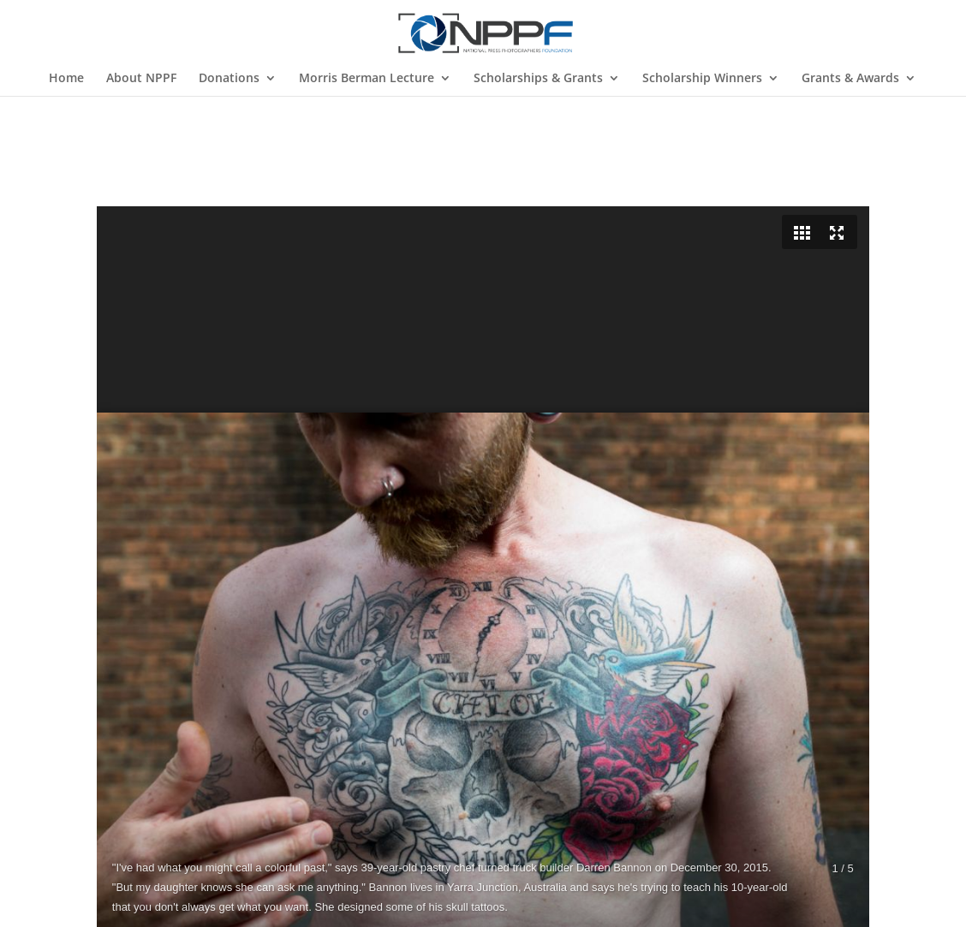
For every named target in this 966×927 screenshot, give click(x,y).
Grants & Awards (850, 79)
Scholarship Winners (702, 79)
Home (66, 79)
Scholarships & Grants (538, 79)
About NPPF (141, 79)
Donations (229, 79)
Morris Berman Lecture (366, 79)
